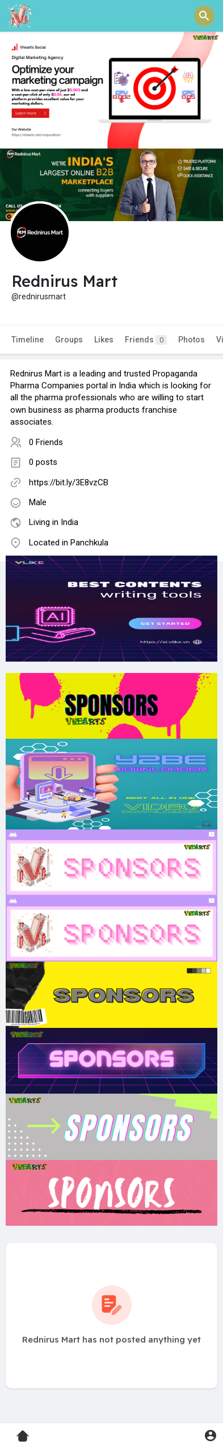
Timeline (27, 339)
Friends (146, 340)
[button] (204, 16)
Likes (103, 339)
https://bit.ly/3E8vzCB (68, 482)
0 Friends (46, 442)
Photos (191, 339)
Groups (69, 339)
